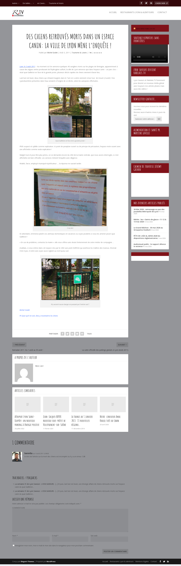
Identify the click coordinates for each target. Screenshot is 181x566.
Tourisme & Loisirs (79, 54)
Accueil (113, 14)
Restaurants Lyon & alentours (137, 14)
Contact (162, 14)
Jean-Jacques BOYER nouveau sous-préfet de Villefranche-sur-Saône (54, 422)
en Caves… (41, 3)
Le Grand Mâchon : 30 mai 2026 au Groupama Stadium (148, 230)
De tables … (27, 3)
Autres (14, 3)
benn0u (28, 454)
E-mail (55, 537)
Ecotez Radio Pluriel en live (145, 30)
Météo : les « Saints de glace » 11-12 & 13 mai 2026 (150, 222)
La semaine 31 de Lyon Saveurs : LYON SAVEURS (34, 486)
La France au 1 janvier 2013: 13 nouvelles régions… (82, 422)
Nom (15, 537)
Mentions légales (142, 563)
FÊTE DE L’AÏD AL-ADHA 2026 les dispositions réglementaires (147, 238)
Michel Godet (52, 54)
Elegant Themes (27, 563)
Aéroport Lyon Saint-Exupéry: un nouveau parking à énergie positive (27, 422)
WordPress (51, 563)
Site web (94, 537)
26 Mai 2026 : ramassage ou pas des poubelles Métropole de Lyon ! (149, 212)
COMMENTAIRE (18, 509)
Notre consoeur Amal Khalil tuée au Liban (110, 420)
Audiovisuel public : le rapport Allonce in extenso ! (150, 247)
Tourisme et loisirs (56, 3)
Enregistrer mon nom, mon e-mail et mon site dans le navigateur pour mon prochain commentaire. (54, 547)
